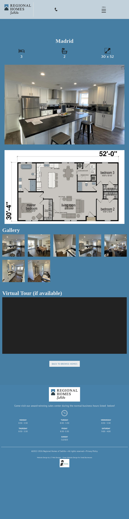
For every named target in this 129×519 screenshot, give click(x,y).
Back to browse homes (64, 363)
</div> (64, 325)
